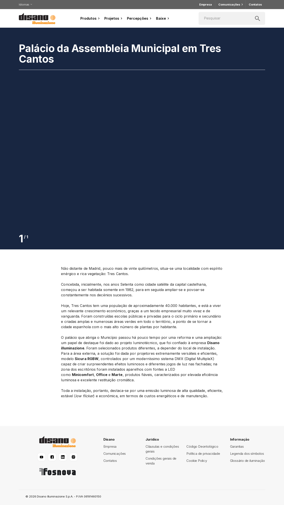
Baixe (163, 18)
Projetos (113, 18)
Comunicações (230, 4)
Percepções (139, 18)
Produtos (90, 18)
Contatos (255, 4)
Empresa (205, 4)
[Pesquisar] (232, 18)
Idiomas (25, 4)
